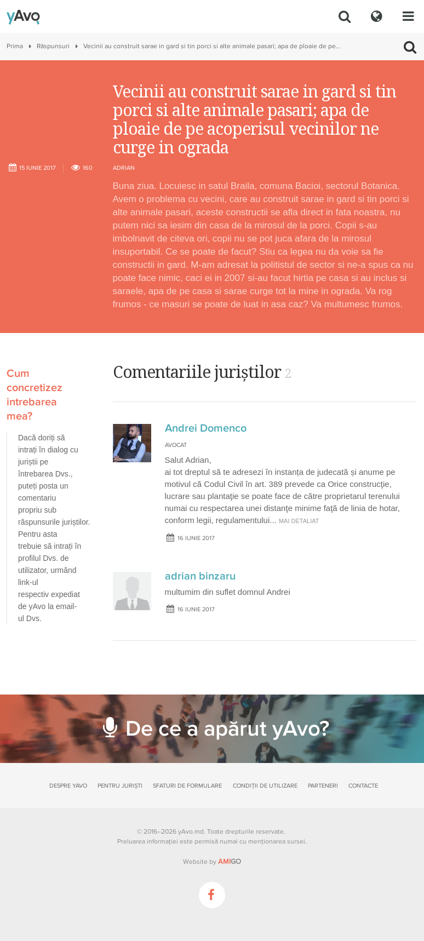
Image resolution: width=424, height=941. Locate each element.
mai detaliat (299, 521)
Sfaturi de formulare (187, 785)
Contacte (363, 785)
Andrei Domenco (206, 428)
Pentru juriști (120, 785)
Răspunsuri (53, 46)
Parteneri (323, 785)
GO (229, 861)
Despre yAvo (68, 785)
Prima (15, 46)
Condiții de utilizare (265, 785)
